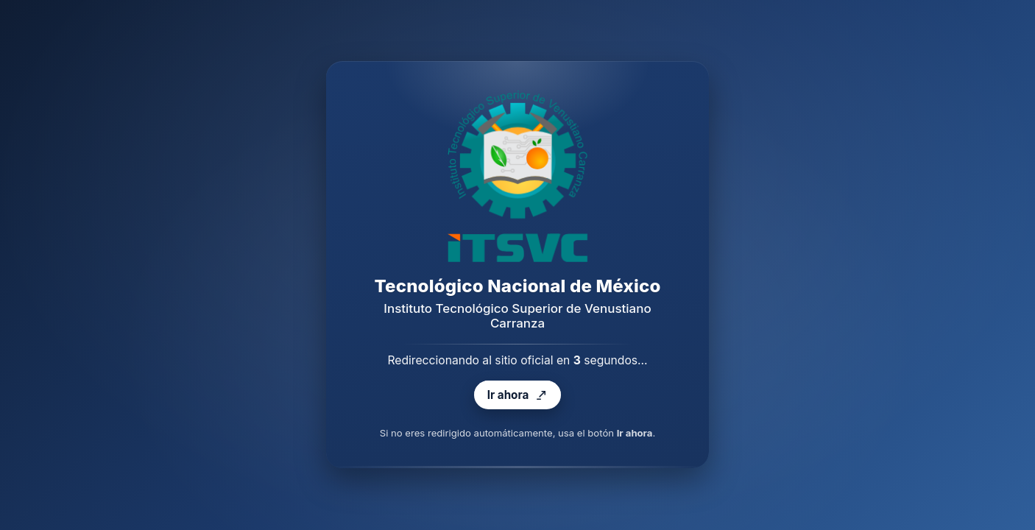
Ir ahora (517, 396)
